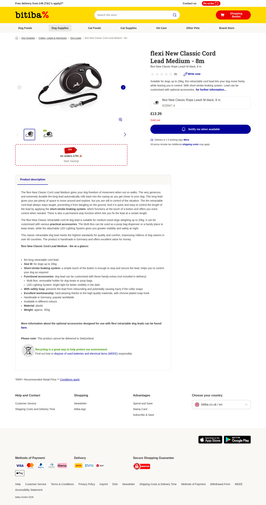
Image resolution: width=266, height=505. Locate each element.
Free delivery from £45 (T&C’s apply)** (39, 3)
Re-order (211, 3)
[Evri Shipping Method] (89, 466)
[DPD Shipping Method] (99, 466)
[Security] (141, 467)
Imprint (104, 484)
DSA (115, 484)
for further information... (211, 89)
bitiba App (80, 409)
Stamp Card (140, 409)
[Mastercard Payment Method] (30, 466)
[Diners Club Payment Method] (51, 466)
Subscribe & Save (143, 414)
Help (18, 484)
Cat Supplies (129, 28)
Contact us (189, 3)
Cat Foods (94, 28)
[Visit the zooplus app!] (210, 442)
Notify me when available (200, 129)
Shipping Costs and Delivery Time (35, 409)
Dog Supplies (60, 28)
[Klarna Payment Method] (62, 466)
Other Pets (193, 28)
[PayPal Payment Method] (41, 466)
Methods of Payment (193, 484)
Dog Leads (75, 38)
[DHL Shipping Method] (78, 466)
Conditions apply (70, 379)
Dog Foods (25, 28)
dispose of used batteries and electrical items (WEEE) (86, 353)
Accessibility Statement (29, 489)
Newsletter (80, 403)
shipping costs (190, 144)
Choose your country (207, 395)
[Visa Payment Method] (19, 466)
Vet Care (161, 28)
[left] (19, 87)
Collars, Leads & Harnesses (53, 38)
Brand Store (226, 28)
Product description (32, 179)
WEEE (239, 484)
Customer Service (25, 403)
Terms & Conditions (62, 484)
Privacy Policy (86, 484)
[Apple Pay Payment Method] (19, 474)
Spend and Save (143, 403)
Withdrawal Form (220, 484)
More (186, 140)
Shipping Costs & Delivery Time (158, 484)
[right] (123, 87)
